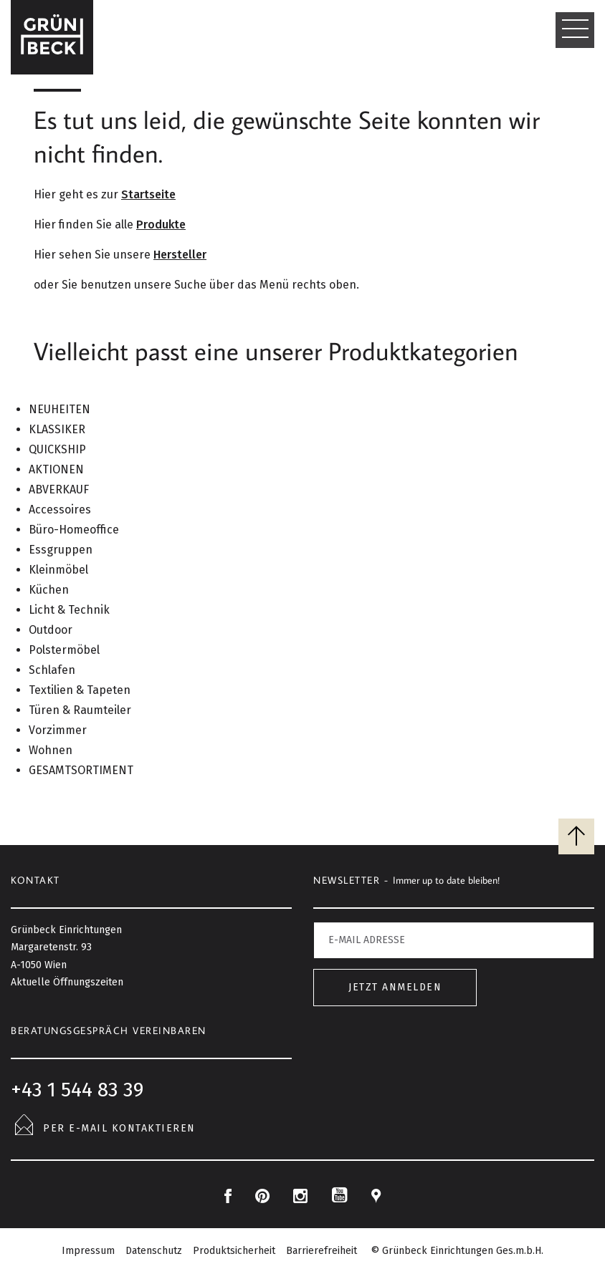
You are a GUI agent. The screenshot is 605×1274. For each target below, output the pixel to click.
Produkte (161, 224)
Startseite (148, 194)
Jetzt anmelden (395, 987)
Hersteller (179, 254)
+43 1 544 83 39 (77, 1089)
